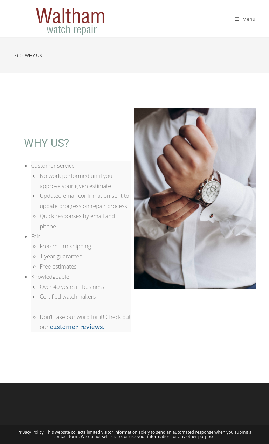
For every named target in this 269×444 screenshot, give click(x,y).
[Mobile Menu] (245, 19)
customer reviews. (77, 327)
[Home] (15, 55)
